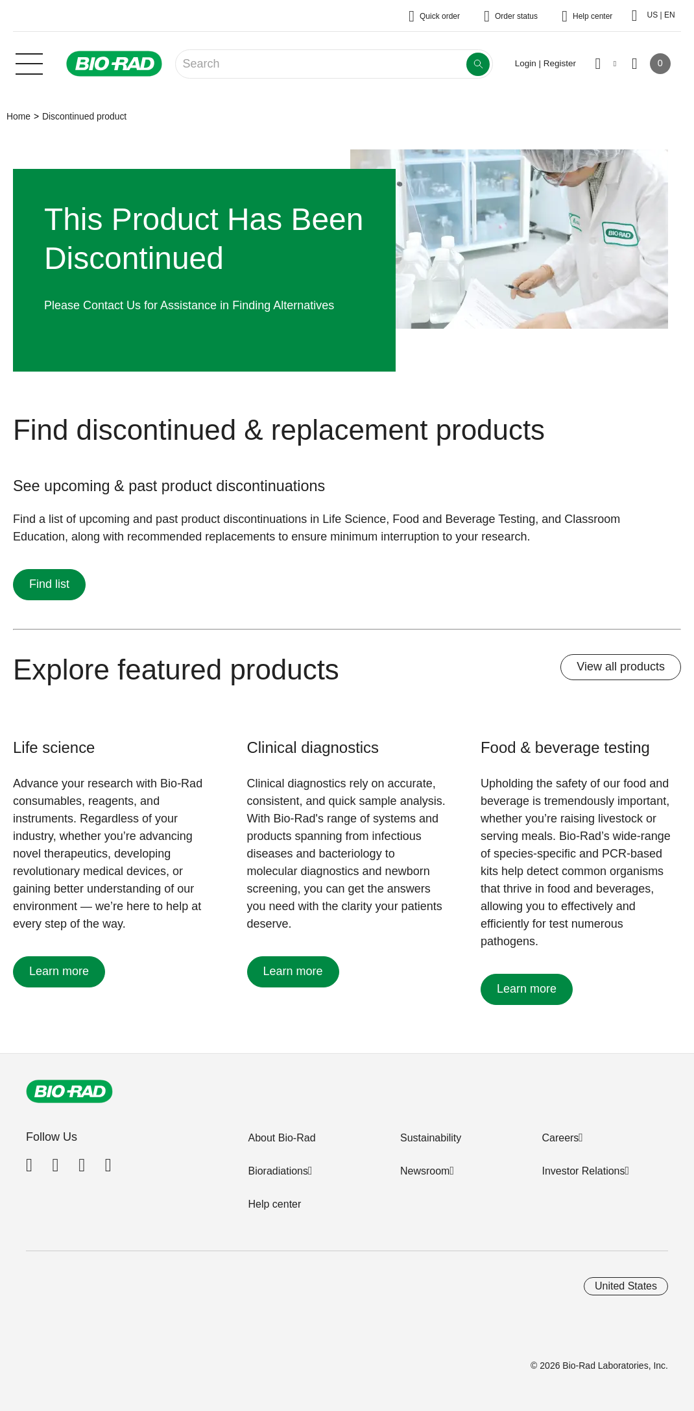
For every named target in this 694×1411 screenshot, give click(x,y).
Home (18, 116)
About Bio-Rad (281, 1137)
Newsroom (424, 1170)
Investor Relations (583, 1170)
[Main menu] (29, 62)
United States (626, 1285)
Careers (560, 1137)
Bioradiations (278, 1170)
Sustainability (430, 1137)
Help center (274, 1204)
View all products (621, 666)
